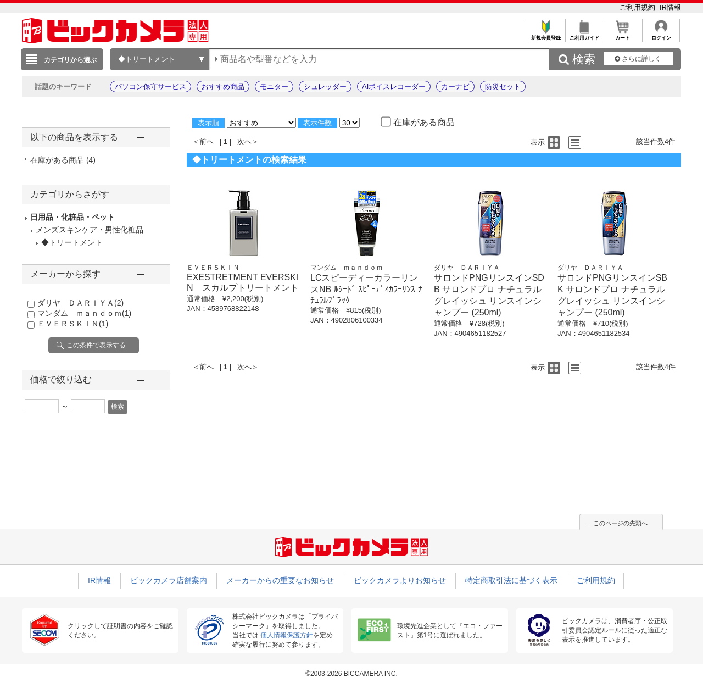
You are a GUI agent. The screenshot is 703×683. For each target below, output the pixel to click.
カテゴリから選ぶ (70, 60)
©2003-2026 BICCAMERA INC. (351, 674)
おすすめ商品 (223, 86)
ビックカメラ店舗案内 (168, 580)
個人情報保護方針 (286, 635)
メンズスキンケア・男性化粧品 (89, 229)
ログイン (661, 35)
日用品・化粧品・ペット (72, 217)
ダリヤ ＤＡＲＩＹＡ (80, 302)
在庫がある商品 (63, 160)
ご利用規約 (638, 7)
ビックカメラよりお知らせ (400, 580)
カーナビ (455, 86)
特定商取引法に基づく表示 (511, 580)
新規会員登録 (545, 35)
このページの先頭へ (620, 523)
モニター (274, 86)
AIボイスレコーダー (394, 86)
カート (622, 35)
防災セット (503, 86)
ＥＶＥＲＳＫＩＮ (72, 323)
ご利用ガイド (584, 35)
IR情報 (670, 7)
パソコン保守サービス (150, 86)
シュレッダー (325, 86)
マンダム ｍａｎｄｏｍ (84, 313)
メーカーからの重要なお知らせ (280, 580)
